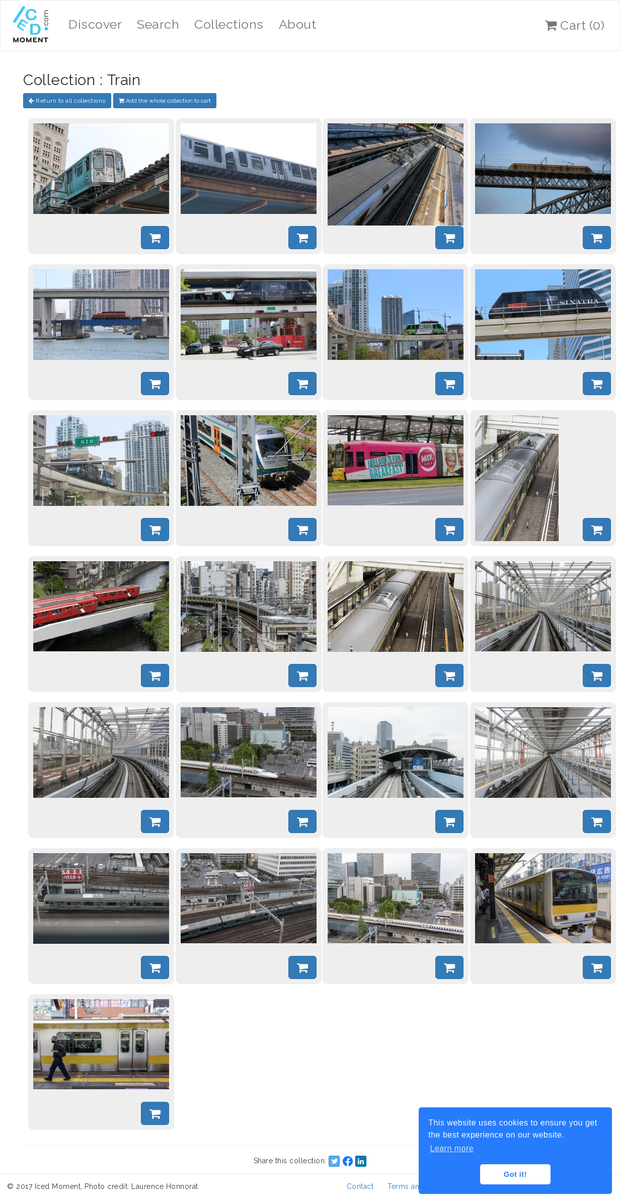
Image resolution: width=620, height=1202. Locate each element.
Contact (360, 1186)
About (298, 24)
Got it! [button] (515, 1174)
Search (158, 24)
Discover (95, 24)
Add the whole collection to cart (165, 100)
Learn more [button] (452, 1148)
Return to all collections (67, 100)
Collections (229, 24)
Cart (574, 25)
